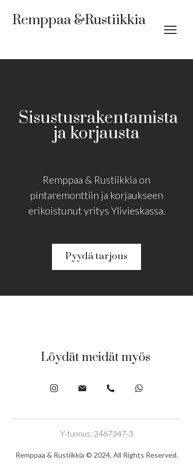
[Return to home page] (79, 29)
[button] (96, 257)
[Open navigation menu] (170, 30)
